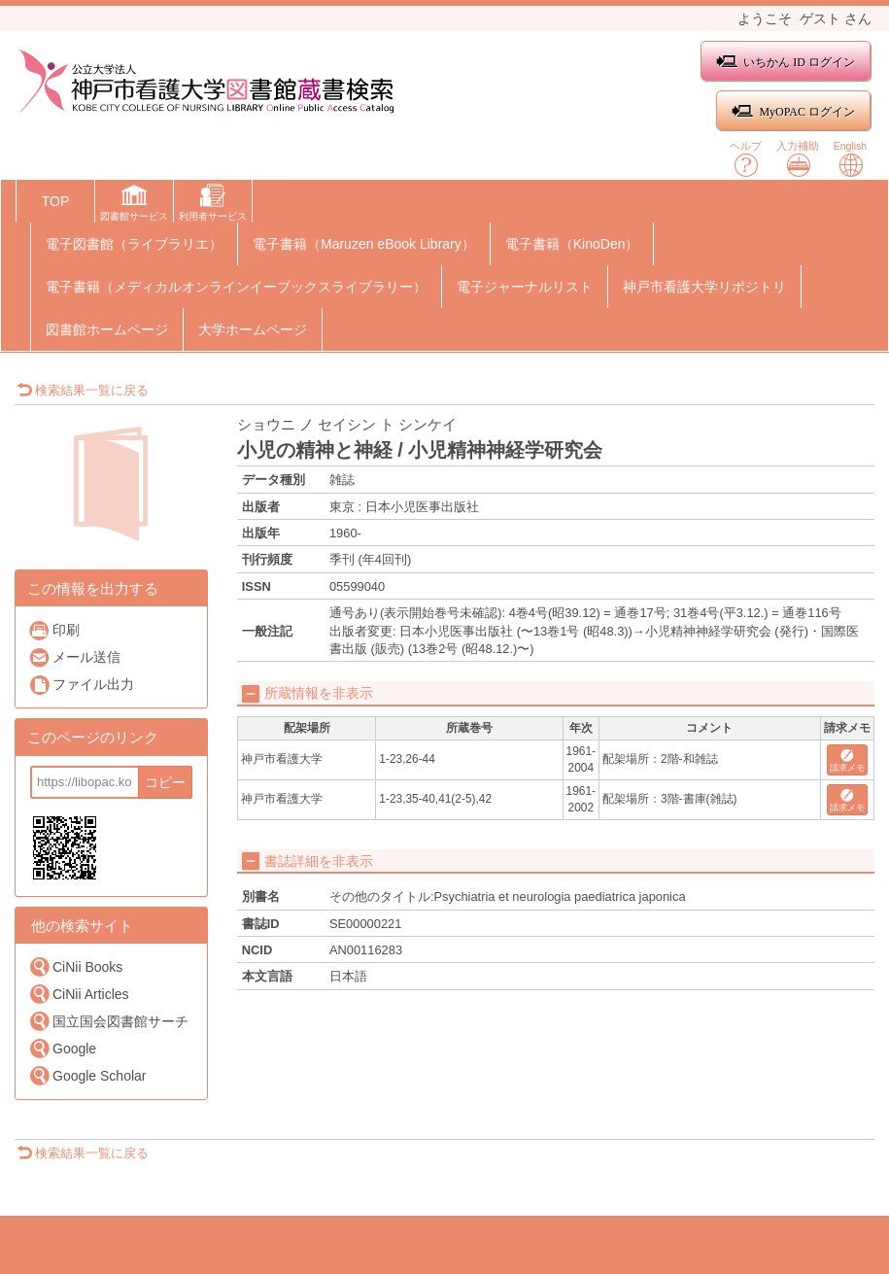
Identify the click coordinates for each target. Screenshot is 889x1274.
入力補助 (797, 159)
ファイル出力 (81, 684)
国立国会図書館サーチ (108, 1021)
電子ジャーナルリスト (525, 286)
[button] (134, 205)
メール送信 (74, 657)
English (850, 159)
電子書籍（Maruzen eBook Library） (364, 244)
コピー (165, 782)
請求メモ (847, 761)
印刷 (54, 630)
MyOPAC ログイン (793, 111)
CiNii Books (75, 966)
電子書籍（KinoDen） (572, 244)
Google (62, 1048)
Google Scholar (87, 1075)
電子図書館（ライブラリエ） (134, 244)
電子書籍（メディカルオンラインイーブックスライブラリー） (236, 286)
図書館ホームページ (107, 329)
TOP (56, 201)
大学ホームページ (252, 329)
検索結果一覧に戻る (83, 390)
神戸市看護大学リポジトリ (704, 286)
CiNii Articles (78, 993)
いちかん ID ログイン (785, 62)
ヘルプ (746, 159)
